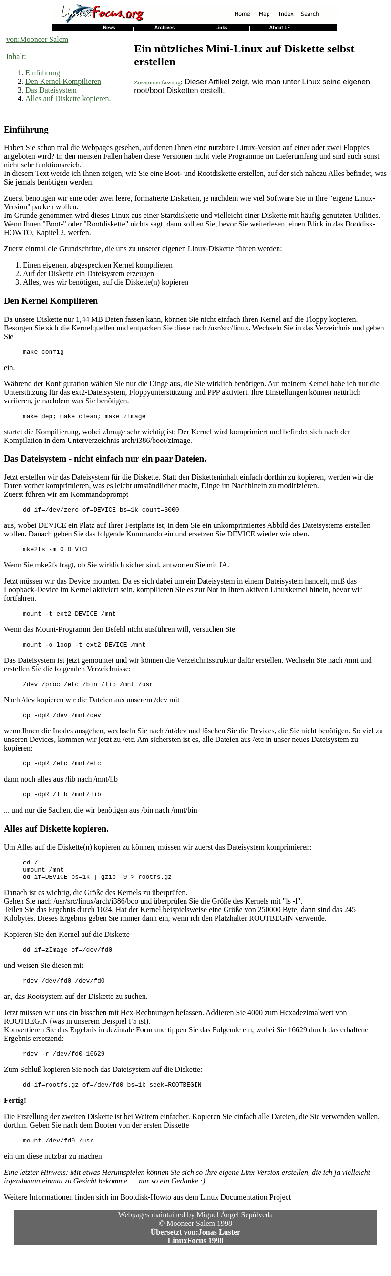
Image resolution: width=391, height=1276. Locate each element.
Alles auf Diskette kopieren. (68, 98)
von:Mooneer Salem (37, 39)
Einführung (42, 73)
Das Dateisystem (51, 90)
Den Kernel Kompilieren (63, 81)
